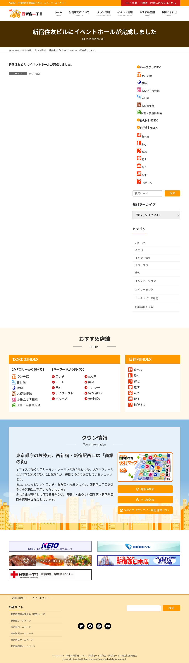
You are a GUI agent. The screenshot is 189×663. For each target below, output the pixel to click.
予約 (58, 387)
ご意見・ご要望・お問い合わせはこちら (151, 3)
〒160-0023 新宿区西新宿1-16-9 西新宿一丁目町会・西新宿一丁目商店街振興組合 (94, 655)
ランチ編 (20, 376)
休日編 (19, 382)
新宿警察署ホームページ (23, 646)
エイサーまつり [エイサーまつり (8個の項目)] (144, 289)
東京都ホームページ (21, 627)
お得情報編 (22, 393)
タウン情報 (34, 73)
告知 (137, 272)
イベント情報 (143, 257)
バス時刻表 (147, 499)
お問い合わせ (18, 598)
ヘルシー (94, 387)
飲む (134, 375)
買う (134, 393)
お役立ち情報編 (25, 399)
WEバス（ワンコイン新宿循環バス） (147, 510)
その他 (139, 250)
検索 (173, 193)
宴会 (91, 382)
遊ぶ (134, 381)
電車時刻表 (147, 489)
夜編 (17, 388)
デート (60, 382)
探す (134, 399)
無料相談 (94, 398)
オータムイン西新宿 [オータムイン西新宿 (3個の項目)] (146, 298)
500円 (92, 376)
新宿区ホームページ (21, 620)
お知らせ (140, 242)
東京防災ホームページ (22, 633)
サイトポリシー (40, 598)
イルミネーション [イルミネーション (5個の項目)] (145, 280)
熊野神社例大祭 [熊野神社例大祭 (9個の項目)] (144, 307)
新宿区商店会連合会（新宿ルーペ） (28, 614)
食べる (135, 369)
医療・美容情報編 (26, 405)
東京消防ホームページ (22, 639)
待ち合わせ (95, 393)
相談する (137, 404)
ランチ (60, 376)
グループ (61, 398)
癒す (134, 387)
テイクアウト (64, 393)
